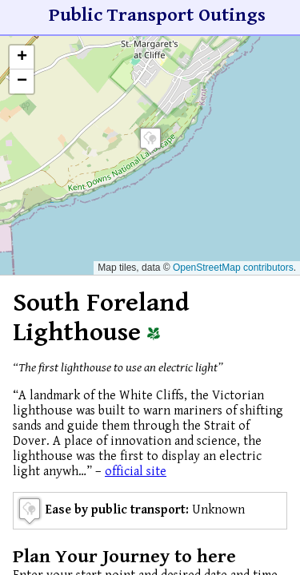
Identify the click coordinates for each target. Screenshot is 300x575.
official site (135, 471)
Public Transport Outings (157, 15)
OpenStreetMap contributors (233, 267)
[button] (150, 140)
